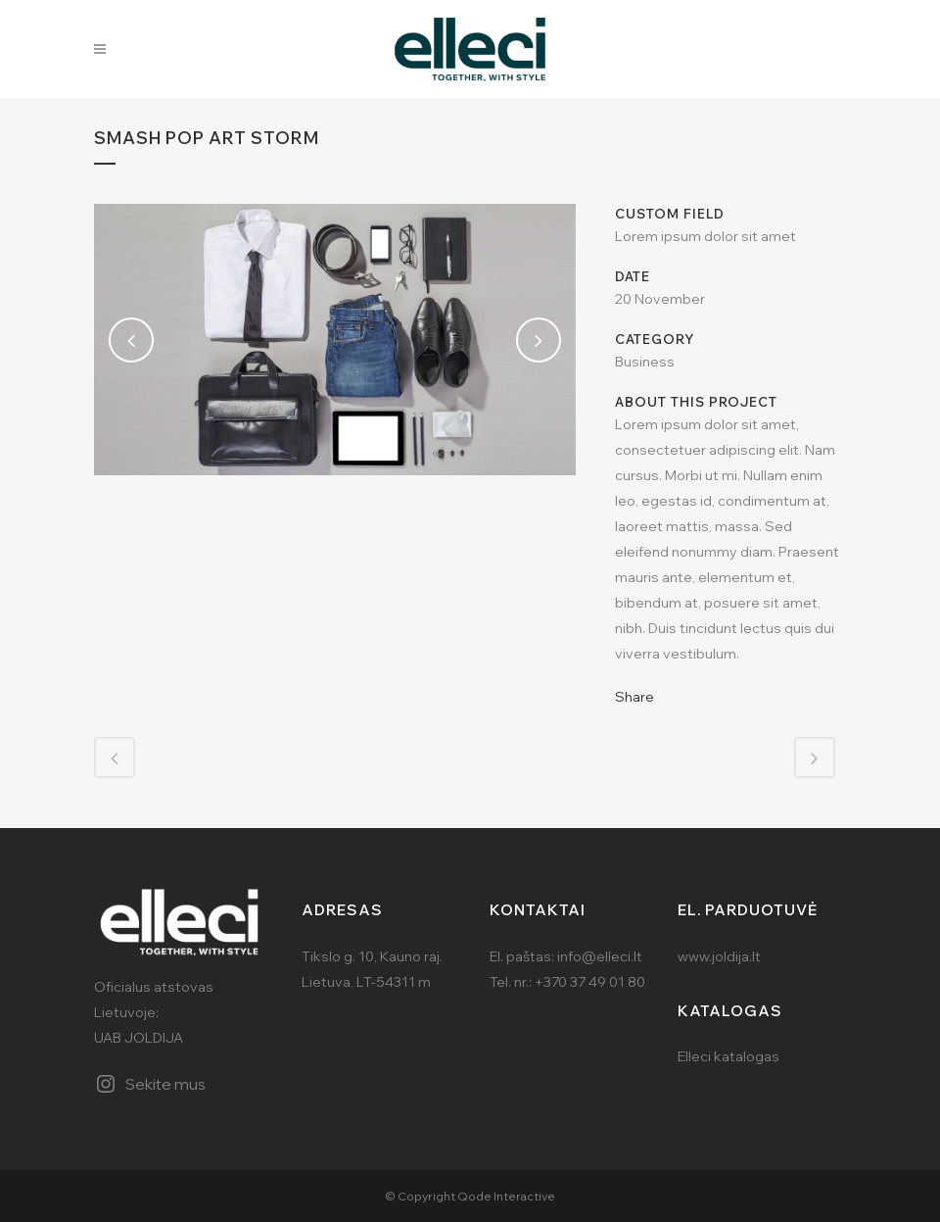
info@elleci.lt (599, 956)
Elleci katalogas (728, 1056)
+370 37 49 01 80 (590, 982)
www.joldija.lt (719, 956)
